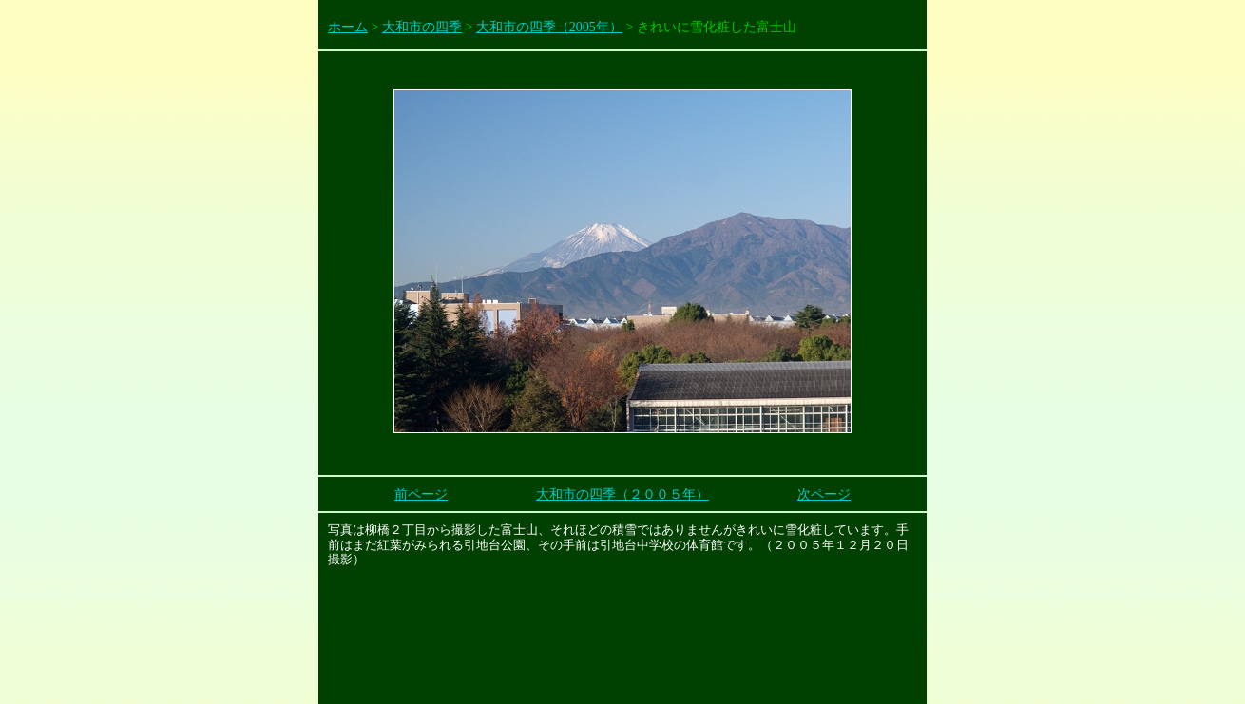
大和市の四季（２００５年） (622, 494)
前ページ (421, 494)
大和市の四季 (422, 27)
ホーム (348, 27)
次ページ (824, 494)
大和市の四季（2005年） (549, 27)
